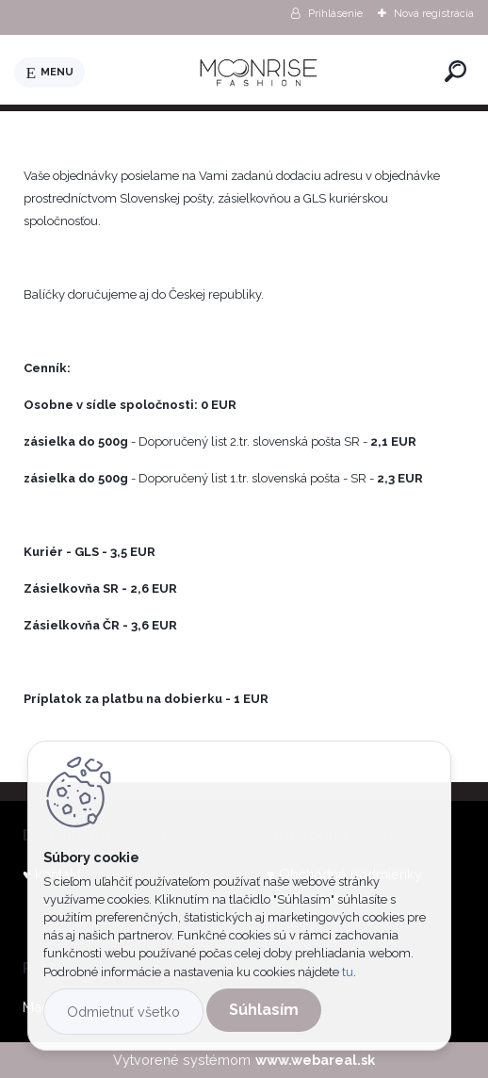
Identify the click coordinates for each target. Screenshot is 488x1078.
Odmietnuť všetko (123, 1012)
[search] (455, 71)
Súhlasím (264, 1010)
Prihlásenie (335, 13)
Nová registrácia (434, 13)
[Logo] (261, 72)
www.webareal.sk (315, 1060)
